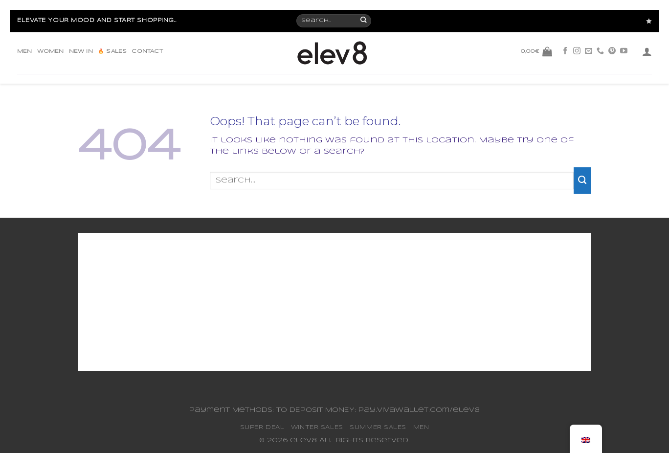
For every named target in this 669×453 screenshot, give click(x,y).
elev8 (303, 440)
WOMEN (50, 51)
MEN (24, 51)
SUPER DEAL (262, 427)
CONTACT (147, 51)
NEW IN (81, 51)
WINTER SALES (317, 427)
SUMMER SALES (378, 427)
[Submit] (582, 180)
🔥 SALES (112, 51)
